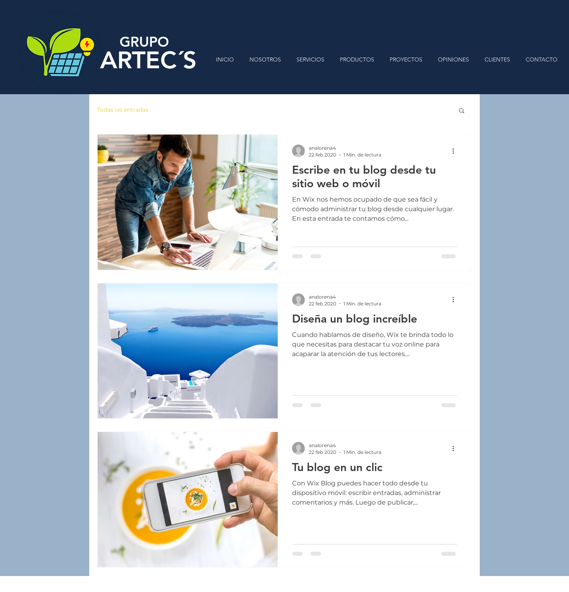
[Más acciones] (456, 151)
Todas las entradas (122, 109)
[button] (461, 111)
